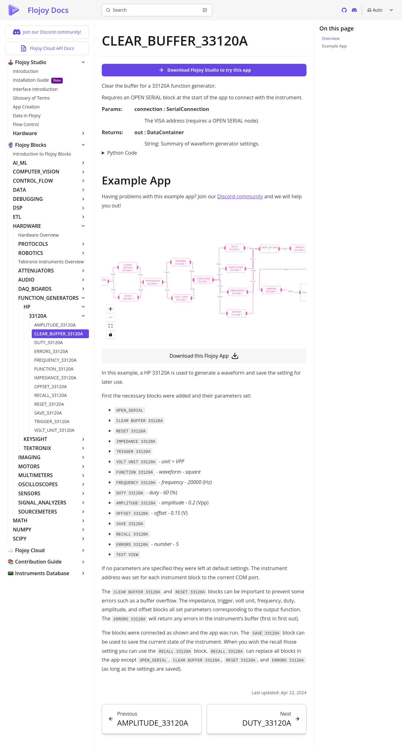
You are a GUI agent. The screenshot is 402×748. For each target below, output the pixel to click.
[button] (127, 267)
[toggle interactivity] (110, 334)
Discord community (240, 196)
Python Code (122, 152)
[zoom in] (110, 309)
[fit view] (110, 326)
